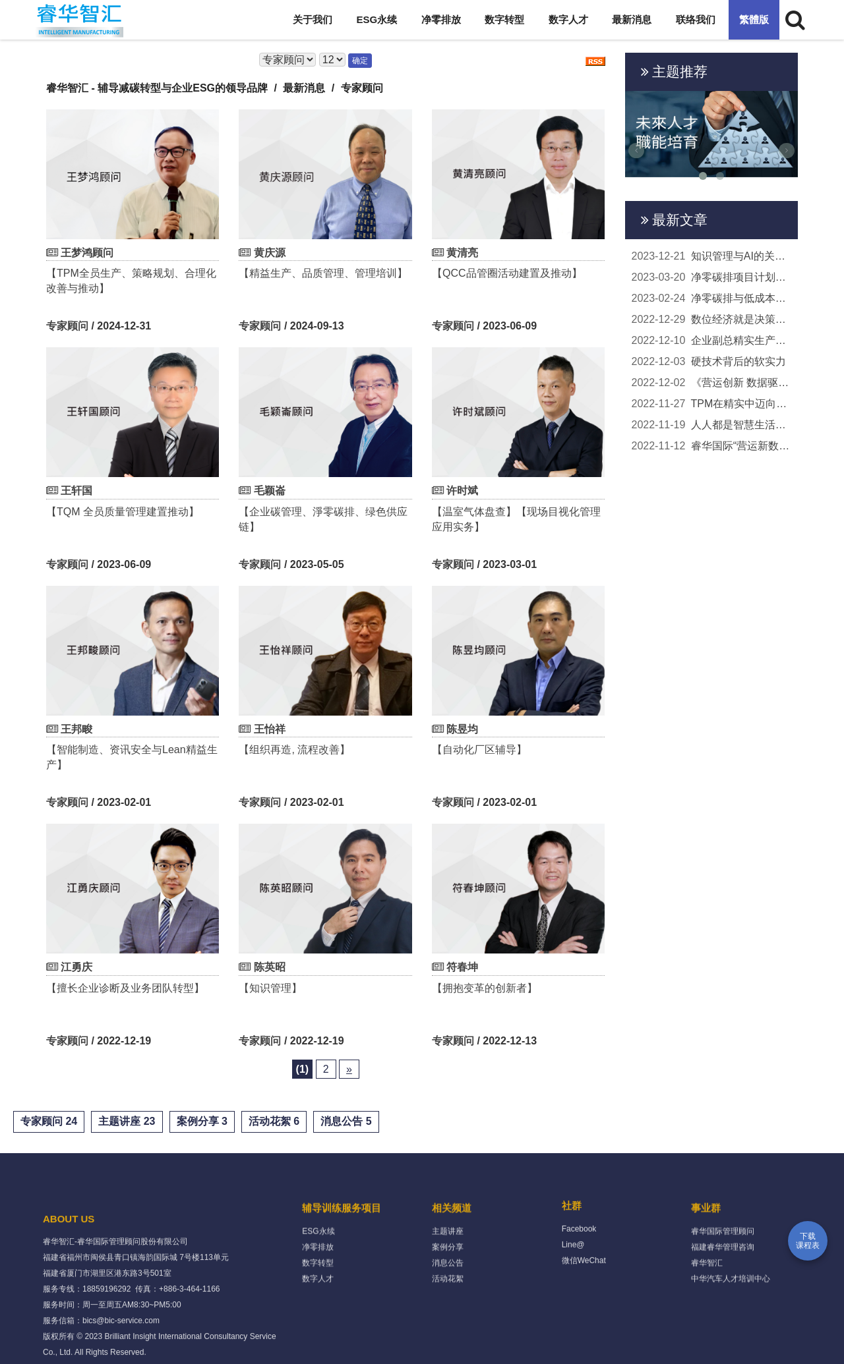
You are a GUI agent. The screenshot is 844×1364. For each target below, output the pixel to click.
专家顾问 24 (48, 1121)
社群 (572, 1245)
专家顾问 (67, 325)
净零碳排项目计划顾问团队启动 (712, 277)
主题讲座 (448, 1279)
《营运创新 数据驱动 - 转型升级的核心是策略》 (712, 382)
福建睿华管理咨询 (722, 1294)
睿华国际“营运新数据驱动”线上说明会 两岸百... (712, 446)
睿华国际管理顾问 (722, 1279)
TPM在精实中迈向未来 (712, 403)
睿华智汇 (707, 1310)
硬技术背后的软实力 (709, 361)
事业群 (706, 1255)
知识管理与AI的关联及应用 (712, 256)
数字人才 (568, 19)
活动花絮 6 (274, 1121)
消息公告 (448, 1310)
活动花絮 (448, 1326)
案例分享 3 (202, 1121)
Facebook (579, 1268)
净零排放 (441, 19)
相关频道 (451, 1255)
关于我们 (312, 19)
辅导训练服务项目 (341, 1255)
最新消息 (631, 19)
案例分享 (448, 1294)
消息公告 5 (345, 1121)
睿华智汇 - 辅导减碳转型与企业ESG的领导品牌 (157, 88)
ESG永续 (377, 19)
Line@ (573, 1284)
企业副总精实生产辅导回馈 (712, 340)
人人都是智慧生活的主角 (712, 425)
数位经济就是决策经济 (712, 319)
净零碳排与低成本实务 (712, 298)
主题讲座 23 (126, 1121)
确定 (360, 60)
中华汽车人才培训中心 (730, 1326)
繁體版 (754, 19)
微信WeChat (584, 1300)
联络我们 (695, 19)
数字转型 (504, 19)
